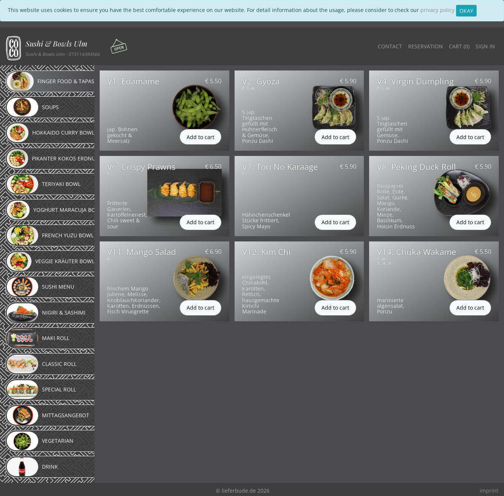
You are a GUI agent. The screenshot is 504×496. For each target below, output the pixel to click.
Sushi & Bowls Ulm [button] (56, 43)
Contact (390, 46)
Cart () (459, 46)
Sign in (485, 46)
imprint (489, 490)
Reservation (425, 46)
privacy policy (437, 9)
